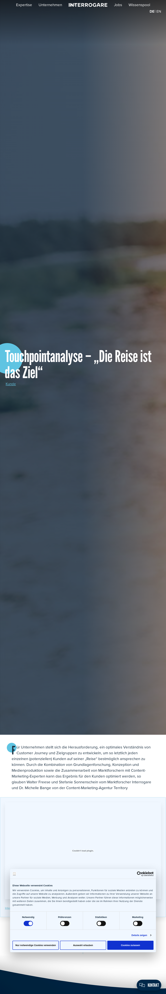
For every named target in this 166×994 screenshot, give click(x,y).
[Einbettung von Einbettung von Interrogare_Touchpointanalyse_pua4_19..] (83, 850)
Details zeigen (139, 935)
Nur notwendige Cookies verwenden (35, 945)
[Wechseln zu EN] (158, 14)
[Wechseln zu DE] (151, 14)
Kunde (11, 383)
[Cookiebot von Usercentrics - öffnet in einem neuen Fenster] (139, 873)
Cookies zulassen (130, 945)
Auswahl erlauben (83, 945)
